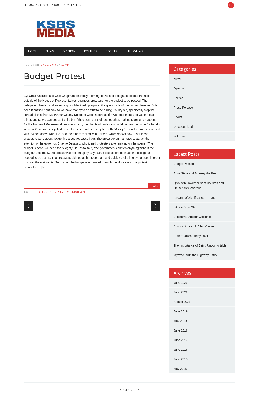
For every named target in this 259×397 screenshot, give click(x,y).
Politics (90, 51)
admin (65, 64)
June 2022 (180, 292)
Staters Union (46, 192)
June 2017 (180, 340)
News (49, 51)
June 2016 (180, 349)
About (56, 4)
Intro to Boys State (186, 207)
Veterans (179, 136)
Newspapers (72, 4)
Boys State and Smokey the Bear (195, 173)
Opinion (68, 51)
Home (32, 51)
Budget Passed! (184, 164)
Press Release (183, 107)
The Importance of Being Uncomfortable (200, 245)
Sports (111, 51)
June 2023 (180, 282)
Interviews (134, 51)
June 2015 (180, 359)
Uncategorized (183, 126)
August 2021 (182, 301)
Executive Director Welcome (192, 216)
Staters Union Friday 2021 (191, 236)
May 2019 (180, 321)
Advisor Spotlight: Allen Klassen (194, 226)
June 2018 (180, 330)
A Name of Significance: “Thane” (195, 197)
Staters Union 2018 (72, 192)
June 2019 (180, 311)
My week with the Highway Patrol (195, 255)
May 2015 (180, 368)
